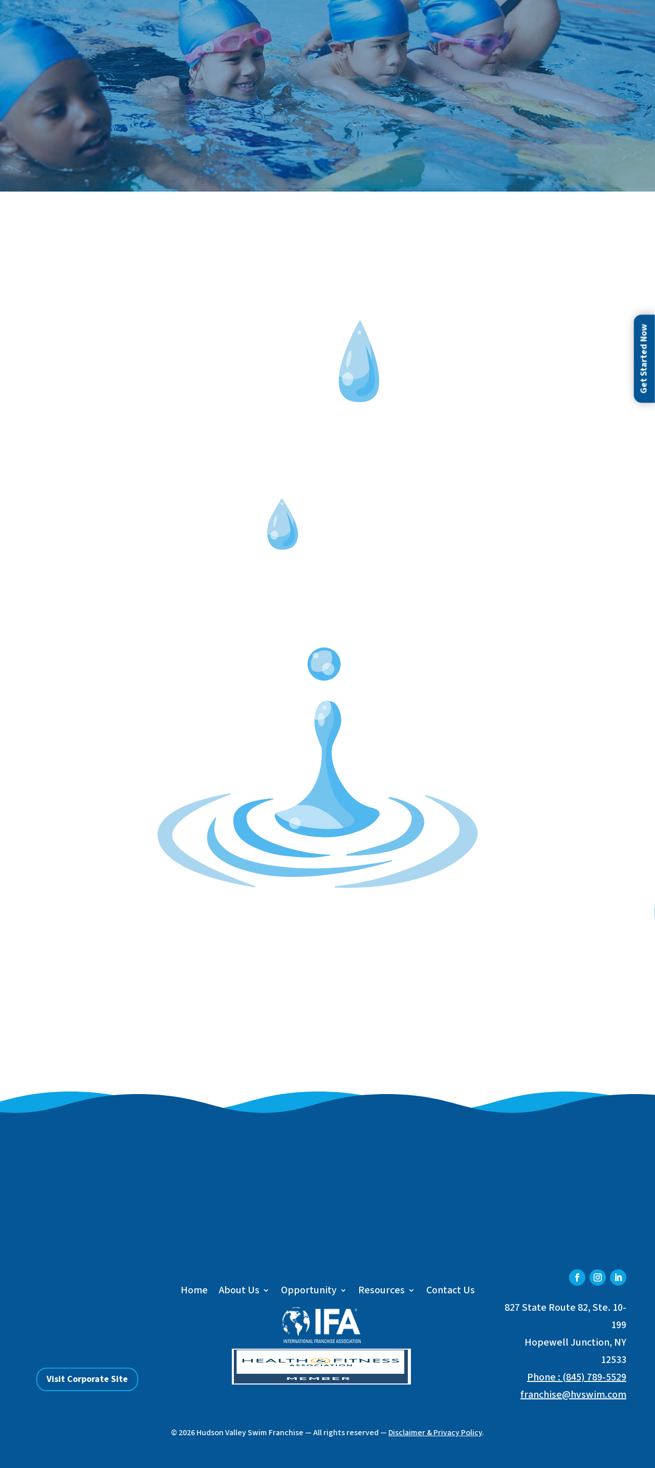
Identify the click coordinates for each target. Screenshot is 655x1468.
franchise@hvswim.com (573, 1395)
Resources (381, 1292)
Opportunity (309, 1292)
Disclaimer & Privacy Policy (435, 1432)
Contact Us (450, 1292)
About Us (239, 1292)
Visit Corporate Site (87, 1379)
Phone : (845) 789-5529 (576, 1377)
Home (194, 1292)
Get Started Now (644, 359)
